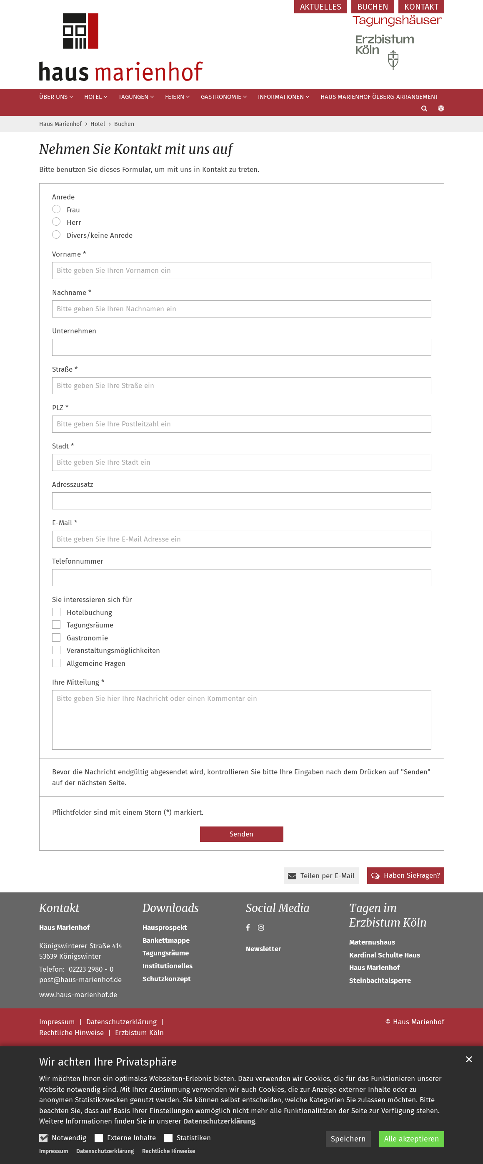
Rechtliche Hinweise (168, 1151)
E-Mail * (64, 523)
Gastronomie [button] (221, 97)
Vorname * (69, 254)
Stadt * (63, 446)
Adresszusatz (72, 484)
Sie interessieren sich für (92, 599)
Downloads (171, 908)
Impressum (53, 1151)
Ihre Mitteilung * (78, 682)
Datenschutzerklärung (219, 1121)
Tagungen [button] (133, 97)
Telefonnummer (77, 561)
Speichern (348, 1139)
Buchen (124, 124)
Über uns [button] (53, 97)
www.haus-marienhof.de (78, 994)
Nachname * (71, 292)
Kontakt (59, 908)
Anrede (63, 197)
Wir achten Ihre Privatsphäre (108, 1062)
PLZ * (60, 407)
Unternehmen (74, 331)
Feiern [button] (174, 97)
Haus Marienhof (60, 124)
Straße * (65, 369)
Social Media (278, 908)
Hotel (97, 124)
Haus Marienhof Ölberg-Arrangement (379, 97)
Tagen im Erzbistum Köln (388, 915)
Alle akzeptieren (411, 1139)
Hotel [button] (93, 97)
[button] (418, 110)
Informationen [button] (281, 97)
